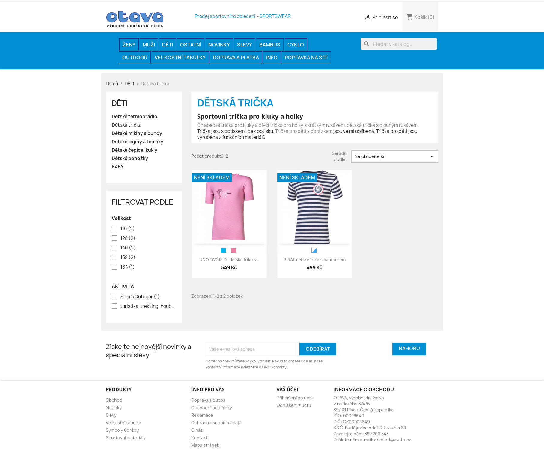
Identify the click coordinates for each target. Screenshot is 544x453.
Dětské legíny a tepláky (137, 142)
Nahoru (409, 348)
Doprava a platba (236, 57)
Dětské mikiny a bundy (137, 133)
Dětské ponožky (130, 159)
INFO (272, 57)
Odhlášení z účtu (294, 405)
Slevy (244, 44)
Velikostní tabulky (180, 57)
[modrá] (223, 250)
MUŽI (149, 44)
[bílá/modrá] (314, 250)
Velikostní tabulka (123, 422)
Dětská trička (126, 125)
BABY (117, 167)
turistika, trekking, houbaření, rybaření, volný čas (148, 306)
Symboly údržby (122, 430)
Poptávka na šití (306, 57)
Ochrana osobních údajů (216, 422)
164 (127, 267)
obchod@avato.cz (392, 440)
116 (127, 229)
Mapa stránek (205, 445)
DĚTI (167, 44)
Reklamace (202, 415)
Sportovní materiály (126, 437)
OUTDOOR (134, 57)
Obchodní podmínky (211, 407)
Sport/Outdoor (140, 297)
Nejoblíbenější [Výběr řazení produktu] (395, 156)
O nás (197, 430)
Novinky (219, 44)
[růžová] (233, 250)
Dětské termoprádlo (134, 117)
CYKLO (295, 44)
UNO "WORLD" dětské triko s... (229, 259)
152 (127, 258)
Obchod (114, 400)
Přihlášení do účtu (295, 398)
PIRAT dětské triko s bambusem (315, 259)
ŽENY (129, 44)
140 (128, 248)
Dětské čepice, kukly (134, 150)
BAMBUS (269, 44)
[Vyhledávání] (399, 44)
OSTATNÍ (190, 44)
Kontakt (199, 437)
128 (127, 238)
